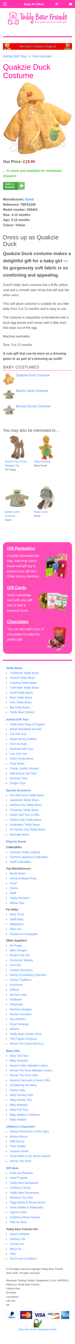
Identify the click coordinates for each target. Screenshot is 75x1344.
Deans (14, 888)
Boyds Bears (18, 873)
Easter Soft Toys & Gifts (24, 814)
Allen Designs (18, 950)
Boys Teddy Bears (21, 697)
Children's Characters (20, 1126)
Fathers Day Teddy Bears (25, 819)
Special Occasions (18, 790)
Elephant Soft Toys (21, 748)
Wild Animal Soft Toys (23, 773)
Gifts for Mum (18, 1222)
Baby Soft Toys (19, 1055)
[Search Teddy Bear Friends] (56, 4)
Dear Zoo (15, 929)
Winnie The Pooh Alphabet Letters (31, 1070)
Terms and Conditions (23, 1258)
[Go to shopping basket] (70, 4)
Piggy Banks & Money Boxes (28, 1202)
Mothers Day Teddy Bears (26, 804)
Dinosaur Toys (18, 778)
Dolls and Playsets (21, 1173)
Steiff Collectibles (20, 861)
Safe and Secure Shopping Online (37, 1329)
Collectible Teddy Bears (24, 687)
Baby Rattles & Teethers (25, 1114)
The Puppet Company (23, 1038)
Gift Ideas (12, 1168)
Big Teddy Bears (20, 707)
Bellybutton (17, 924)
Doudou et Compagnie (24, 934)
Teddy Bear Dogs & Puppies (27, 724)
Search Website (20, 1234)
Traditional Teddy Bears (24, 673)
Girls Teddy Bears (21, 702)
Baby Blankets (19, 1104)
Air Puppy (16, 945)
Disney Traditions (20, 979)
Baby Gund (17, 914)
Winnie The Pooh (20, 1161)
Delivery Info (17, 1239)
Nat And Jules (18, 994)
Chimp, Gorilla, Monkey (24, 768)
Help (13, 1253)
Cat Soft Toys (18, 734)
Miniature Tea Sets (21, 1197)
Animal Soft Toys (15, 56)
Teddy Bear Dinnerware (24, 1192)
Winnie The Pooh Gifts (24, 1075)
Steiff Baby (16, 919)
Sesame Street (19, 1151)
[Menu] (5, 4)
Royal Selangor (19, 1024)
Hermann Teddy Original (25, 852)
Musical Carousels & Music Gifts (30, 1080)
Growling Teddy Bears (23, 682)
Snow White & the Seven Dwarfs (30, 1156)
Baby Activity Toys (21, 1099)
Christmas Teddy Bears (24, 810)
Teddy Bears (14, 668)
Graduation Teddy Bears (25, 824)
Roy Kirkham (18, 1019)
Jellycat (14, 989)
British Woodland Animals (25, 729)
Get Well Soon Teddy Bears (27, 795)
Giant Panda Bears (21, 758)
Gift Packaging (21, 548)
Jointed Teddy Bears (22, 677)
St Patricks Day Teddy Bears (27, 829)
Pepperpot (16, 1004)
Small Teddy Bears (21, 692)
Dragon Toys (17, 783)
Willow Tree (17, 903)
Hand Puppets (19, 1177)
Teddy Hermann (20, 898)
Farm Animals (18, 743)
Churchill (15, 965)
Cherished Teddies (21, 960)
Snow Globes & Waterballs (26, 1207)
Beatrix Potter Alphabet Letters (29, 1065)
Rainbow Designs (21, 1009)
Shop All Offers (34, 4)
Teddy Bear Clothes (22, 712)
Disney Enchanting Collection (28, 975)
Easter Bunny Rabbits (23, 739)
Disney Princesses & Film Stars (29, 1131)
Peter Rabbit (17, 1146)
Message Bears (19, 834)
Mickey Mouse (19, 1136)
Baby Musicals (19, 1060)
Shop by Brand (16, 841)
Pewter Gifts (17, 1090)
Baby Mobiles (18, 1119)
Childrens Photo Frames (25, 1217)
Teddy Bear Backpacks (24, 1182)
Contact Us (17, 1243)
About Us (15, 1249)
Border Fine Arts (20, 955)
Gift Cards (16, 587)
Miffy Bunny (17, 1141)
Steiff (13, 893)
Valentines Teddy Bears (24, 800)
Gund (29, 199)
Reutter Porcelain (20, 1014)
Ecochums (16, 984)
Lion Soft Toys (18, 753)
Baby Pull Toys (19, 1109)
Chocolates (18, 621)
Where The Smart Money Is (27, 1043)
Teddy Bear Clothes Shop (26, 1034)
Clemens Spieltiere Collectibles (29, 857)
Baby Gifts (13, 1050)
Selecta (14, 1029)
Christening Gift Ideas (23, 1085)
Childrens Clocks (20, 1187)
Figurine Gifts (18, 1212)
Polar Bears (17, 763)
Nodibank (16, 999)
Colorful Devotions (21, 970)
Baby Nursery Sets (21, 1095)
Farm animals (42, 56)
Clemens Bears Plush (23, 878)
